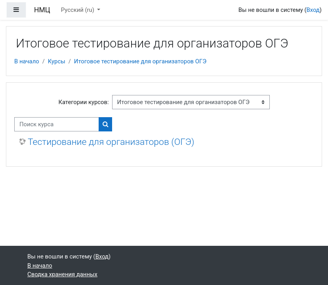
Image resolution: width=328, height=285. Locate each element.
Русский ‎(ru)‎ (78, 9)
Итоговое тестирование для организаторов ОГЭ (140, 61)
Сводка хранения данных (62, 274)
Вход (312, 9)
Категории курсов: (83, 102)
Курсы (56, 61)
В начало (26, 61)
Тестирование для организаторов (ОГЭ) (111, 142)
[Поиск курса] (56, 124)
